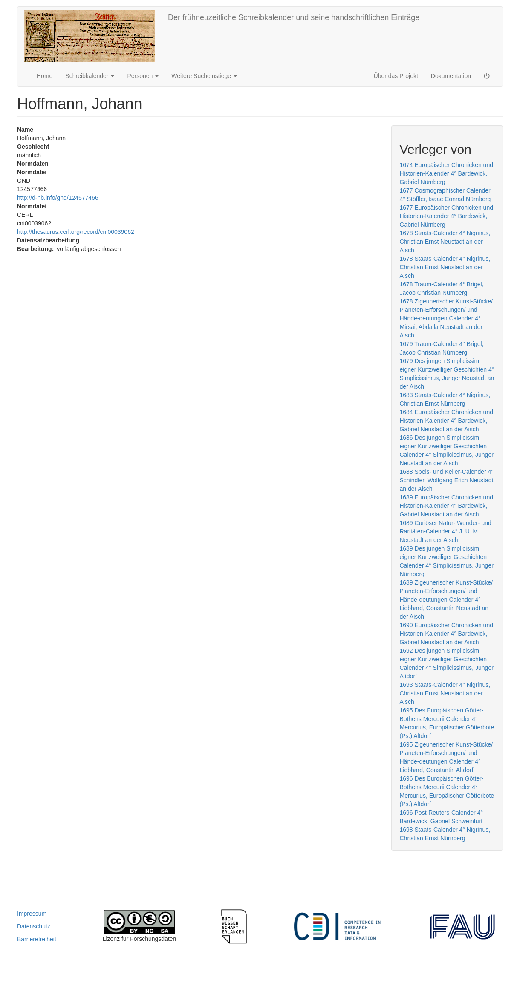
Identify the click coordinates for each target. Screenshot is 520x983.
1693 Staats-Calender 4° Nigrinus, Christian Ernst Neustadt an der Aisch (445, 693)
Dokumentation (451, 75)
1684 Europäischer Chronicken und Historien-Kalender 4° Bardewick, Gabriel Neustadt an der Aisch (446, 420)
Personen (143, 75)
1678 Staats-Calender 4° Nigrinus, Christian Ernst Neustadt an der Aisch (445, 242)
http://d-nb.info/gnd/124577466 (57, 197)
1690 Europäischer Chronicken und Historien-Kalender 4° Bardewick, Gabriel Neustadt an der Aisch (446, 634)
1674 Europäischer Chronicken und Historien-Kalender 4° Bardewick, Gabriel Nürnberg (446, 173)
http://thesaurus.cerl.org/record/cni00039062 (75, 231)
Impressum (31, 913)
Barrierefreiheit (36, 939)
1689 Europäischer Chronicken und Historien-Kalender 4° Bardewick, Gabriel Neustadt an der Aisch (446, 506)
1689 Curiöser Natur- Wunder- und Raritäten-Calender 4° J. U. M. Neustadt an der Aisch (445, 531)
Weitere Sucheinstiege (204, 75)
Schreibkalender (89, 75)
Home (44, 75)
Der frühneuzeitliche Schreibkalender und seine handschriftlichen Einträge (293, 17)
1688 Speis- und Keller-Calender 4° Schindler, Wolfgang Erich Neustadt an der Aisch (447, 480)
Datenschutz (33, 926)
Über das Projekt (396, 75)
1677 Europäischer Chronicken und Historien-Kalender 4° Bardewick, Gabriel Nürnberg (446, 216)
